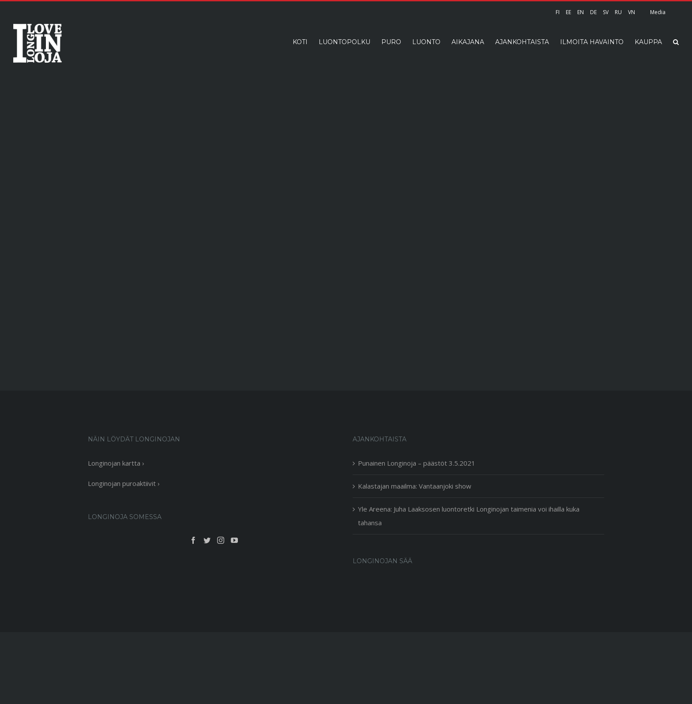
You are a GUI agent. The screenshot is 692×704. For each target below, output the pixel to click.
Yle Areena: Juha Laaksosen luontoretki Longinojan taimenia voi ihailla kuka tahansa (468, 515)
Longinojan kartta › (116, 463)
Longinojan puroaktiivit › (124, 483)
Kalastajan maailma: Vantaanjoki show (414, 486)
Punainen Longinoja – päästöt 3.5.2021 (416, 463)
